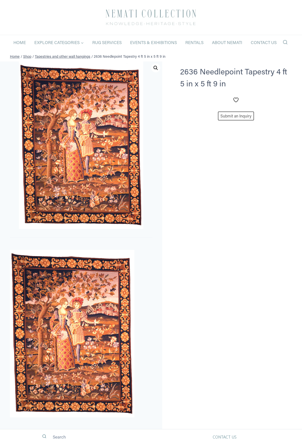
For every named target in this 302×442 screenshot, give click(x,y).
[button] (155, 67)
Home (19, 42)
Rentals (194, 42)
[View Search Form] (285, 42)
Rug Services (107, 42)
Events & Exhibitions (153, 42)
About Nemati (227, 42)
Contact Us (264, 42)
